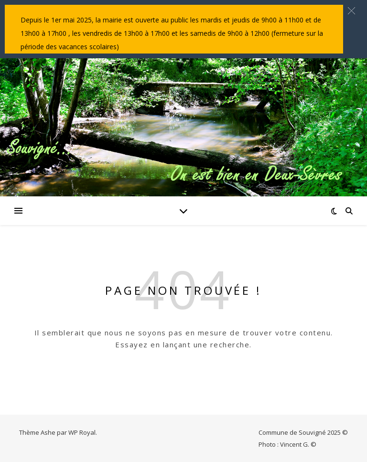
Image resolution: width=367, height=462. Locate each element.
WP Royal (82, 432)
